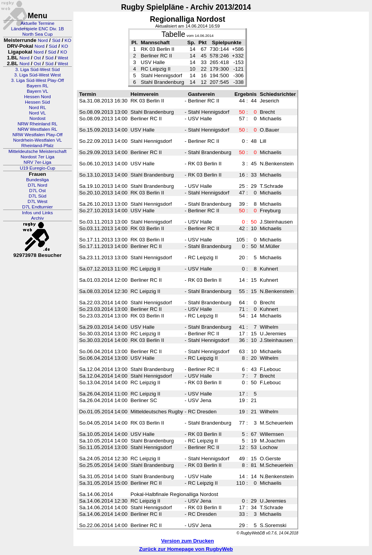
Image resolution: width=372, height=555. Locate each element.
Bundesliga (37, 179)
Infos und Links (37, 212)
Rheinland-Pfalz (37, 145)
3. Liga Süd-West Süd (37, 69)
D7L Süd (37, 196)
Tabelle (173, 34)
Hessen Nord (37, 96)
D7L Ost (37, 190)
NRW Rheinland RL (37, 124)
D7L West (37, 201)
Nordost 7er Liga (37, 157)
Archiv (37, 218)
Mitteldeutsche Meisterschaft (38, 151)
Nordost (37, 118)
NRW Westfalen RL (37, 129)
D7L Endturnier (37, 207)
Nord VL (37, 113)
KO (67, 40)
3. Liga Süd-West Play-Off (37, 80)
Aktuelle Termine (37, 23)
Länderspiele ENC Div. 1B (37, 28)
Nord (43, 40)
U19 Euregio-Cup (37, 168)
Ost (37, 58)
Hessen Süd (37, 102)
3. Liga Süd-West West (37, 75)
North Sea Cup (37, 34)
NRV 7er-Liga (37, 162)
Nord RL (37, 107)
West (63, 58)
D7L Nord (37, 185)
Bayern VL (37, 91)
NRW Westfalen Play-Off (37, 134)
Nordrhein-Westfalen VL (37, 140)
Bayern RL (38, 85)
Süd (56, 40)
